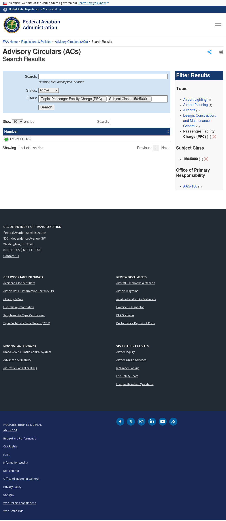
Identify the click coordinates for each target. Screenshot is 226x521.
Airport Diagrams (127, 292)
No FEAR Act (11, 472)
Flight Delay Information (18, 308)
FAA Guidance (125, 316)
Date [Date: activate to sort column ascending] (154, 132)
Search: (31, 77)
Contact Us (11, 257)
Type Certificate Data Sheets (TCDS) (26, 324)
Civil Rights (10, 447)
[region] (86, 145)
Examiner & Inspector (130, 308)
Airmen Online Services (131, 361)
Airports (189, 111)
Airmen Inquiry (125, 353)
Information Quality (15, 463)
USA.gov (8, 496)
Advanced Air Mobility (17, 361)
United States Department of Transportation (35, 9)
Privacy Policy (12, 488)
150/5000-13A (15, 140)
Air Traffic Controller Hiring (20, 369)
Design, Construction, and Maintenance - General (199, 122)
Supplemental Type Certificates (24, 316)
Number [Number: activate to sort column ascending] (11, 132)
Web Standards (13, 512)
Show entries (18, 122)
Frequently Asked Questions (134, 385)
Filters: (31, 99)
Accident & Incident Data (19, 284)
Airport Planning (195, 106)
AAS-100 (140, 140)
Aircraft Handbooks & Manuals (135, 284)
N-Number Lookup (127, 369)
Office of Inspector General (21, 479)
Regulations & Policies (36, 42)
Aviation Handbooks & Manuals (136, 300)
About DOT (10, 431)
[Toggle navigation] (218, 25)
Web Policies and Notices (19, 504)
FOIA (6, 455)
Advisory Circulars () (71, 42)
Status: (31, 91)
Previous (144, 172)
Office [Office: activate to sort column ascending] (137, 132)
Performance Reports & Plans (135, 324)
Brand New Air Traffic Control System (27, 353)
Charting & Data (13, 300)
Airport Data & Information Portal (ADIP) (28, 292)
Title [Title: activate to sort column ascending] (34, 132)
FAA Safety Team (127, 377)
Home (10, 42)
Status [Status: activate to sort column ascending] (121, 132)
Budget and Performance (19, 439)
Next (164, 172)
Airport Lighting (195, 100)
